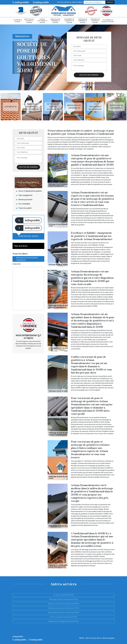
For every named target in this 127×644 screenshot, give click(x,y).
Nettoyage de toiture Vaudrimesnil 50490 (63, 599)
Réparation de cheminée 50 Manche (55, 20)
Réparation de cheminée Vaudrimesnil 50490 (63, 604)
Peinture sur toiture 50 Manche (95, 20)
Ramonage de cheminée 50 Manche (82, 20)
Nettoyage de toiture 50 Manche (29, 20)
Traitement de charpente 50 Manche (69, 20)
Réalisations (22, 36)
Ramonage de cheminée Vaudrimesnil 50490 (63, 612)
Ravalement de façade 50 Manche (108, 20)
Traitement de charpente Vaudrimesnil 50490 (63, 608)
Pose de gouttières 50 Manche (42, 20)
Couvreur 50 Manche (17, 20)
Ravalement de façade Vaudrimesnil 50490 (64, 621)
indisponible (21, 2)
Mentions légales (108, 638)
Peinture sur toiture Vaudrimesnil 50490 (63, 617)
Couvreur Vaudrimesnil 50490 (63, 595)
